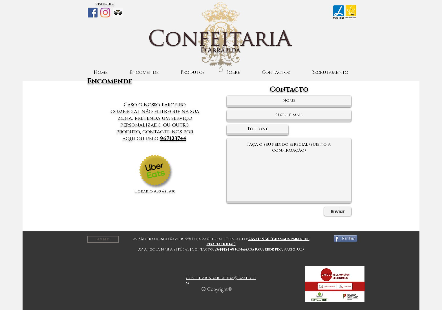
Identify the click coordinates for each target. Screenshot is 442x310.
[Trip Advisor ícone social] (118, 12)
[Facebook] (93, 12)
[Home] (103, 239)
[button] (193, 72)
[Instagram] (105, 12)
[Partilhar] (345, 238)
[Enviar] (337, 211)
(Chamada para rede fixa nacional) (269, 249)
